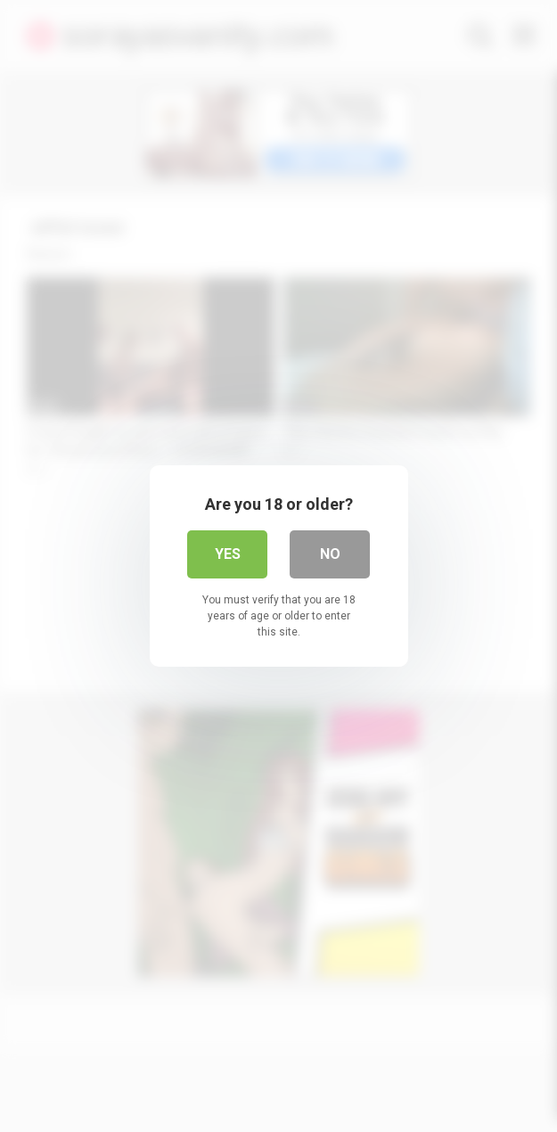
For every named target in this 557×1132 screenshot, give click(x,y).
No (330, 553)
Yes (228, 553)
